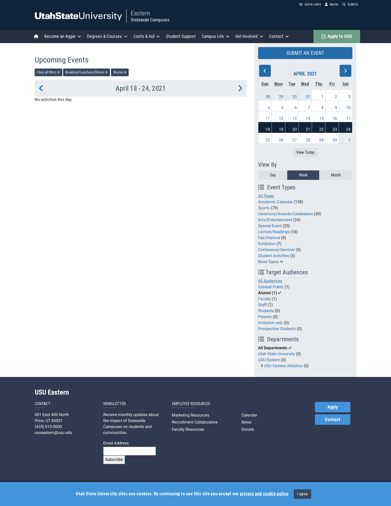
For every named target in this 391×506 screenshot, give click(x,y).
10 (348, 107)
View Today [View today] (305, 152)
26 (281, 140)
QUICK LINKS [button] (310, 4)
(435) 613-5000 (48, 426)
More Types (268, 261)
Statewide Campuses (150, 19)
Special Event (270, 225)
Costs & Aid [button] (146, 36)
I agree (302, 494)
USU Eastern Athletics (283, 365)
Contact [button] (279, 36)
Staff (262, 304)
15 (321, 118)
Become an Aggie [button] (62, 36)
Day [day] (273, 175)
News (245, 422)
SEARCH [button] (350, 4)
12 (281, 118)
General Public (271, 287)
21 (308, 129)
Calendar (248, 415)
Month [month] (336, 175)
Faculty (264, 298)
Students (266, 310)
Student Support (181, 36)
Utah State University (276, 354)
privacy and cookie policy (264, 494)
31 (308, 96)
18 (268, 129)
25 (268, 140)
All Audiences (270, 281)
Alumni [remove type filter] (120, 72)
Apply (332, 407)
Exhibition (267, 243)
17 (348, 118)
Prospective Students (277, 328)
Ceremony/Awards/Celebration (285, 214)
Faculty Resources (188, 429)
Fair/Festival (269, 237)
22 (321, 129)
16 (335, 118)
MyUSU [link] (331, 4)
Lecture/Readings (274, 231)
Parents (265, 316)
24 (348, 129)
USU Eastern (269, 360)
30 (294, 96)
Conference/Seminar (276, 249)
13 (294, 118)
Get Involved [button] (249, 36)
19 (281, 129)
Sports (264, 208)
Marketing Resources (190, 415)
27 (294, 140)
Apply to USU (336, 36)
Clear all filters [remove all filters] (48, 72)
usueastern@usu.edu (53, 432)
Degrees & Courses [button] (107, 36)
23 (335, 129)
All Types (266, 196)
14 (308, 118)
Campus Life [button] (215, 36)
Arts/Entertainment (275, 219)
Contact (332, 419)
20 (294, 129)
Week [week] (303, 175)
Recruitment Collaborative (195, 422)
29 (281, 96)
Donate (247, 429)
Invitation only (270, 322)
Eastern (140, 13)
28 (268, 96)
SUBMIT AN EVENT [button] (305, 53)
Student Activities (273, 255)
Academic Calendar (275, 202)
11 (268, 118)
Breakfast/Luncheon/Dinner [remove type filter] (86, 72)
